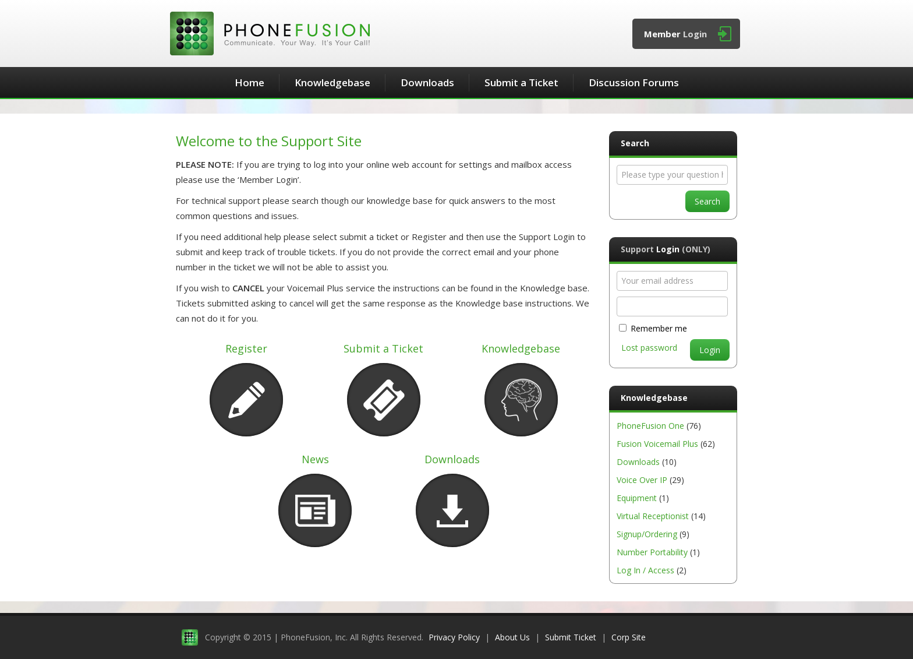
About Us (512, 637)
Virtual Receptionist (653, 515)
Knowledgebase (332, 82)
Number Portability (652, 552)
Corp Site (628, 637)
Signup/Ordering (647, 534)
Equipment (637, 497)
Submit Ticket (570, 637)
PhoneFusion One (650, 425)
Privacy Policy (454, 637)
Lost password (649, 347)
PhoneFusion (270, 33)
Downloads (427, 82)
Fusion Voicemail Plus (657, 443)
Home (249, 82)
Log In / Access (645, 570)
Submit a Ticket (521, 82)
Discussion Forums (634, 82)
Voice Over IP (642, 479)
